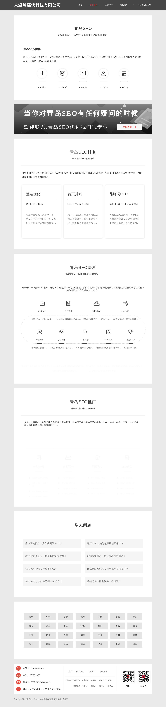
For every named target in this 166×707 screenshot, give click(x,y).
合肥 (48, 632)
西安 (31, 632)
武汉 (135, 632)
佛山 (31, 651)
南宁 (66, 623)
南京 (83, 651)
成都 (48, 623)
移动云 (110, 686)
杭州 (83, 623)
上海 (118, 651)
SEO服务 (94, 5)
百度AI (93, 680)
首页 (80, 5)
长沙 (66, 651)
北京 (31, 623)
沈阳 (83, 632)
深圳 (135, 623)
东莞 (83, 641)
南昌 (135, 641)
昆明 (118, 641)
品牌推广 (109, 5)
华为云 (93, 686)
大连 (66, 641)
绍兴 (135, 651)
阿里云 (84, 686)
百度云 (110, 680)
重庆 (66, 632)
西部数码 (76, 686)
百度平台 (76, 680)
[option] (41, 221)
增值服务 (124, 5)
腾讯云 (101, 686)
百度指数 (85, 680)
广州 (48, 641)
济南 (48, 651)
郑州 (100, 623)
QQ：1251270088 (31, 675)
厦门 (100, 632)
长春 (100, 651)
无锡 (100, 641)
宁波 (118, 623)
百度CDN (102, 680)
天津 (31, 641)
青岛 (118, 632)
